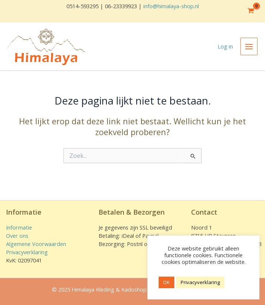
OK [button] (166, 282)
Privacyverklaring (27, 252)
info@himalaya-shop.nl (171, 6)
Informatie (19, 227)
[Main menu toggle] (249, 46)
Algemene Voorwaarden (36, 244)
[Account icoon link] (225, 46)
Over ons (17, 235)
